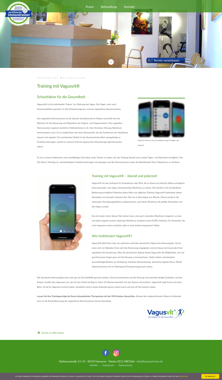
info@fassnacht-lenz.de (150, 361)
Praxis (90, 6)
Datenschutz (125, 365)
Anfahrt (94, 365)
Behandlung (109, 6)
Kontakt (129, 6)
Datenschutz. (183, 376)
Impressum (108, 365)
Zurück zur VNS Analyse (52, 332)
